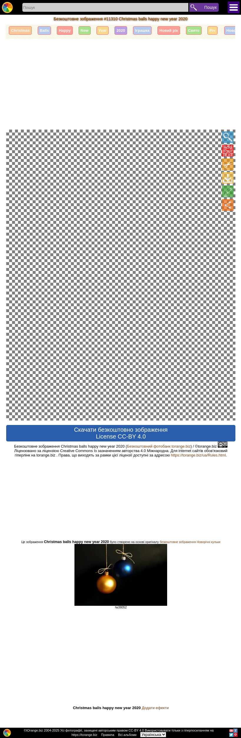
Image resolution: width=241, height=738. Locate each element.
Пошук (210, 7)
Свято (194, 30)
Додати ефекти (155, 707)
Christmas (20, 30)
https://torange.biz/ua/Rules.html (198, 455)
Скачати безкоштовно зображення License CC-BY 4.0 (120, 432)
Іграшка (142, 30)
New (85, 30)
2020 (121, 30)
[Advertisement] (120, 83)
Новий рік (168, 30)
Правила (107, 735)
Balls (44, 30)
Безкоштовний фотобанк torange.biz (158, 446)
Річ (212, 30)
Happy (65, 30)
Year (103, 30)
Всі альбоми (127, 735)
